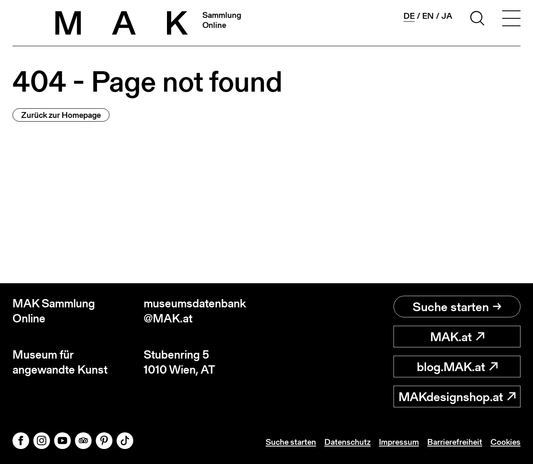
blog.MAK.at (457, 366)
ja (446, 15)
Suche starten (457, 306)
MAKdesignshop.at (457, 396)
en (428, 15)
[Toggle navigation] (511, 19)
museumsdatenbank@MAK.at (195, 311)
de (409, 16)
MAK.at (457, 336)
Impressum (399, 442)
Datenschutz (347, 442)
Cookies (506, 442)
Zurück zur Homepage (61, 115)
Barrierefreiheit (454, 442)
